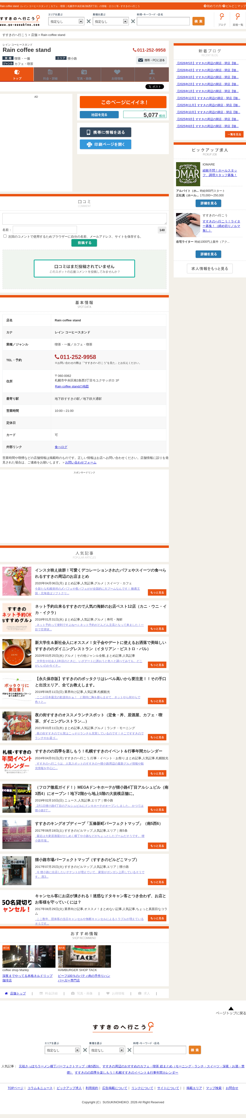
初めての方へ (215, 6)
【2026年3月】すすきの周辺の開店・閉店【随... (207, 77)
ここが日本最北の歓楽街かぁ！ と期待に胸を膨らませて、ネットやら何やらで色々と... (87, 701)
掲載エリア (194, 1089)
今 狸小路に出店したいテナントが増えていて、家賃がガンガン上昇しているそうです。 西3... (89, 876)
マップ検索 (214, 1089)
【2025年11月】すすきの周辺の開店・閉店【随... (208, 105)
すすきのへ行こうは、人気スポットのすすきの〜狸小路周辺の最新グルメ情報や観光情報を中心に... (89, 767)
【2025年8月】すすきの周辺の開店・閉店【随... (207, 126)
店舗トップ (17, 74)
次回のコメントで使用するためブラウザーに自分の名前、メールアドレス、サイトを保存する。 (75, 238)
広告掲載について (114, 1089)
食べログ (61, 448)
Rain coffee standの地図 (72, 388)
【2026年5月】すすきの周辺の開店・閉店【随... (207, 63)
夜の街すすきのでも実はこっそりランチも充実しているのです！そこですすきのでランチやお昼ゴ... (89, 737)
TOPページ (16, 1089)
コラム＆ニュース (40, 1089)
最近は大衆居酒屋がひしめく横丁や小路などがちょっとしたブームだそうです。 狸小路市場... (89, 840)
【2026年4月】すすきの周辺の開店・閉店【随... (207, 70)
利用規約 (92, 1089)
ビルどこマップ (236, 6)
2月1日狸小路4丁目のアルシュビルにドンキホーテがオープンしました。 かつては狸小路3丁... (89, 810)
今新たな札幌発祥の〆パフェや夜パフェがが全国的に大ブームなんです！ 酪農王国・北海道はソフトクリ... (87, 592)
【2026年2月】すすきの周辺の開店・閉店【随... (207, 84)
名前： (7, 231)
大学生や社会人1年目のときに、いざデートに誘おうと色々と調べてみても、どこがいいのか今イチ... (88, 665)
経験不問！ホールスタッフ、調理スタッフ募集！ (220, 173)
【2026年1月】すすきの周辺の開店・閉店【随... (207, 91)
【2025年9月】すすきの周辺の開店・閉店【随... (207, 119)
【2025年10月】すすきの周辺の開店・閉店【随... (208, 112)
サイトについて (168, 1089)
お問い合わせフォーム (80, 464)
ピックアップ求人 (69, 1089)
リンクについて (142, 1089)
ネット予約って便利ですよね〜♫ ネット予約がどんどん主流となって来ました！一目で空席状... (89, 629)
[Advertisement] (45, 145)
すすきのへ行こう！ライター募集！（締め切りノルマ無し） (221, 226)
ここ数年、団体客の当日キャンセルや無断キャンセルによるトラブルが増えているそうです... (89, 923)
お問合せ (232, 1089)
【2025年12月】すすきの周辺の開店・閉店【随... (208, 98)
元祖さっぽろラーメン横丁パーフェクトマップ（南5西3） (60, 1068)
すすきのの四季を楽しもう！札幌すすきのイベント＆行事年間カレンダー (126, 1074)
